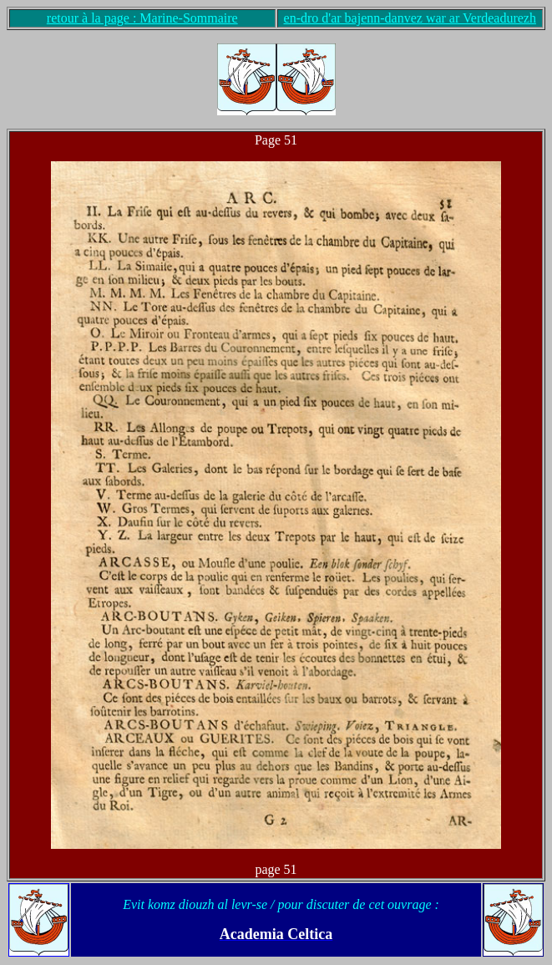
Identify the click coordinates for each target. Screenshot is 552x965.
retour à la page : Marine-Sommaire (142, 18)
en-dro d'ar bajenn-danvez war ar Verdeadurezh (410, 18)
